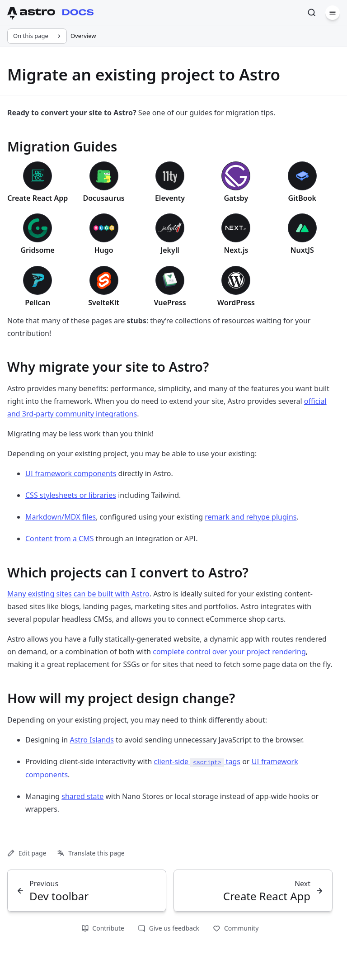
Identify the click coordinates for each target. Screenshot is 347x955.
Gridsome (37, 250)
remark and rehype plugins (250, 517)
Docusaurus (103, 198)
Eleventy (170, 198)
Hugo (103, 250)
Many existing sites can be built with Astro (78, 594)
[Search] (312, 13)
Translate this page (90, 853)
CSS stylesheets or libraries (70, 495)
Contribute (102, 928)
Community (235, 928)
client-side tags (197, 761)
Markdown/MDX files (60, 517)
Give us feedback (168, 928)
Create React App (37, 198)
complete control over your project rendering (229, 652)
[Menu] (332, 12)
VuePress (170, 302)
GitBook (302, 198)
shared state (82, 796)
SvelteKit (103, 302)
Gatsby (236, 198)
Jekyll (169, 250)
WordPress (236, 302)
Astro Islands (91, 740)
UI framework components (70, 473)
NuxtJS (302, 250)
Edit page (26, 853)
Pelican (37, 302)
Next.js (236, 250)
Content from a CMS (59, 539)
